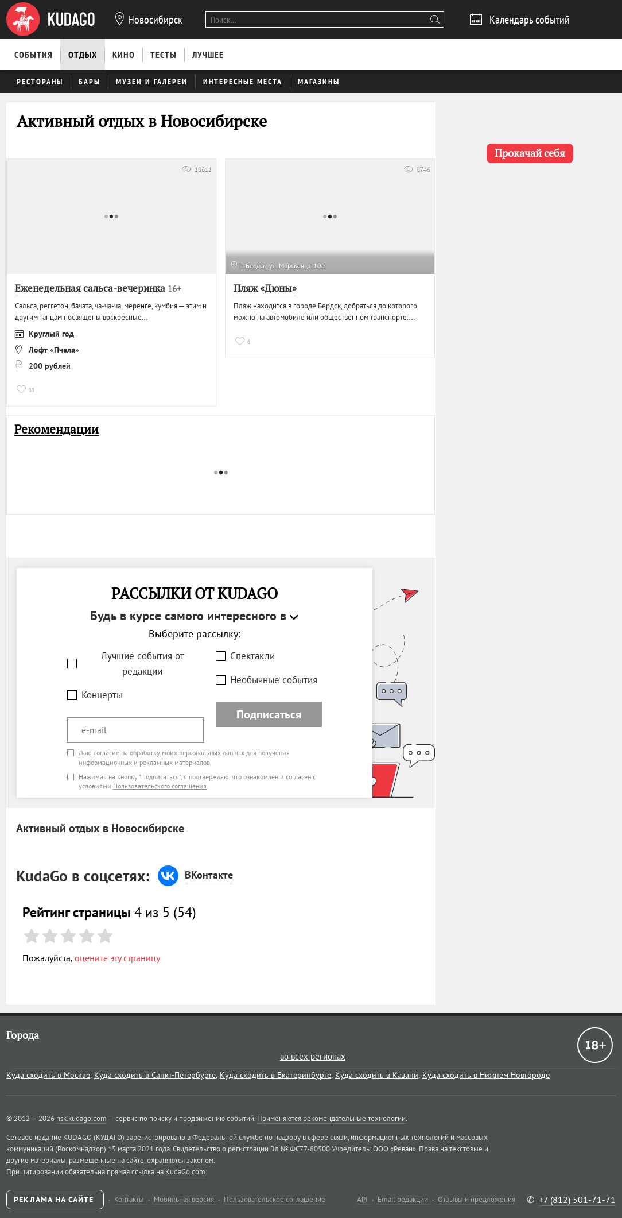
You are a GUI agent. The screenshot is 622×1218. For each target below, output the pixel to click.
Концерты (102, 695)
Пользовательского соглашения (160, 786)
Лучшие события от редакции (142, 663)
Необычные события (273, 680)
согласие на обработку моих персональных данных (169, 752)
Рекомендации (56, 429)
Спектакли (252, 655)
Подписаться (268, 714)
